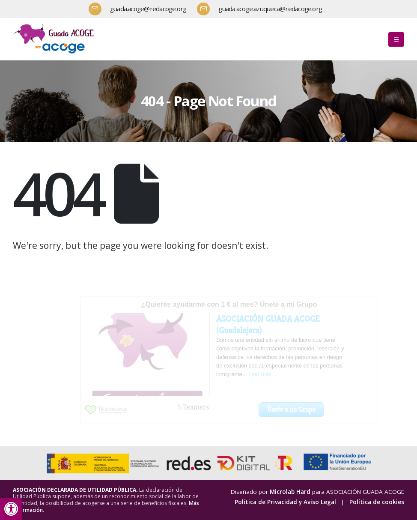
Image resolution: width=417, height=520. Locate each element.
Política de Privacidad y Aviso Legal (285, 502)
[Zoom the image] (55, 25)
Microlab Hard (290, 492)
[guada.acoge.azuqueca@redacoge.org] (263, 9)
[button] (11, 509)
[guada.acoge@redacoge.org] (140, 9)
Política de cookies (376, 502)
